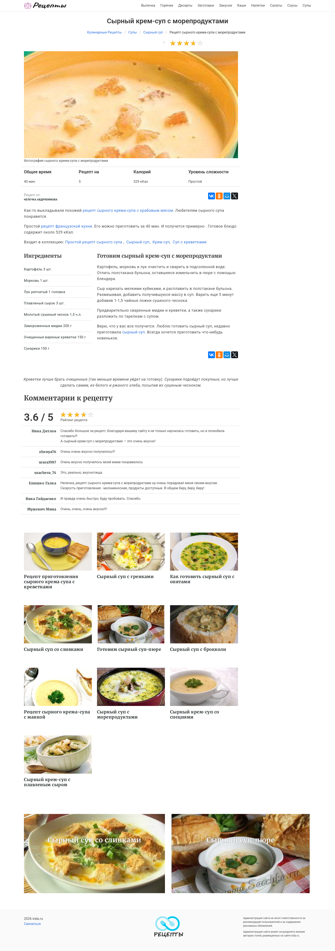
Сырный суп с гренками (125, 576)
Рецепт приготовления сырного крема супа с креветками (51, 581)
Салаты (276, 5)
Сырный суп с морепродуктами (117, 714)
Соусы (292, 5)
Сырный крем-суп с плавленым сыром (47, 782)
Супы (307, 5)
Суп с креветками (190, 242)
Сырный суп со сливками (53, 649)
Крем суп (161, 242)
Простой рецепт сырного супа (93, 242)
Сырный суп (137, 242)
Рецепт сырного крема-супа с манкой (57, 714)
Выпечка (148, 5)
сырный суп (133, 332)
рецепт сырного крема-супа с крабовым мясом (128, 210)
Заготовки (205, 5)
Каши (241, 5)
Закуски (225, 5)
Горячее (166, 5)
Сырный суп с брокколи (198, 649)
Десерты (185, 5)
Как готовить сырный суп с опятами (202, 579)
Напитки (258, 5)
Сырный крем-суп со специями (194, 714)
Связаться (32, 924)
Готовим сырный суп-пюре (129, 649)
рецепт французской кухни (66, 226)
